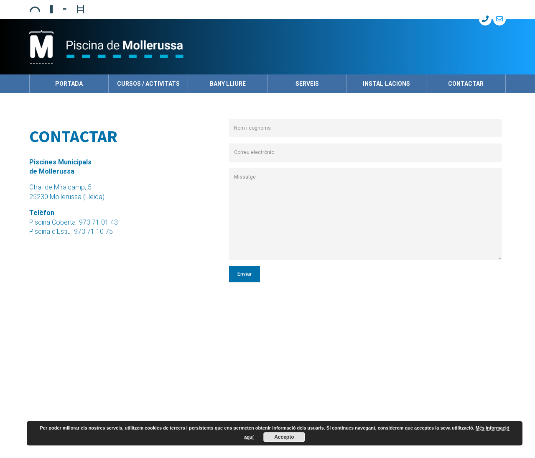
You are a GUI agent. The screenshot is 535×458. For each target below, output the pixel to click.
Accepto (284, 437)
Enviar (244, 274)
